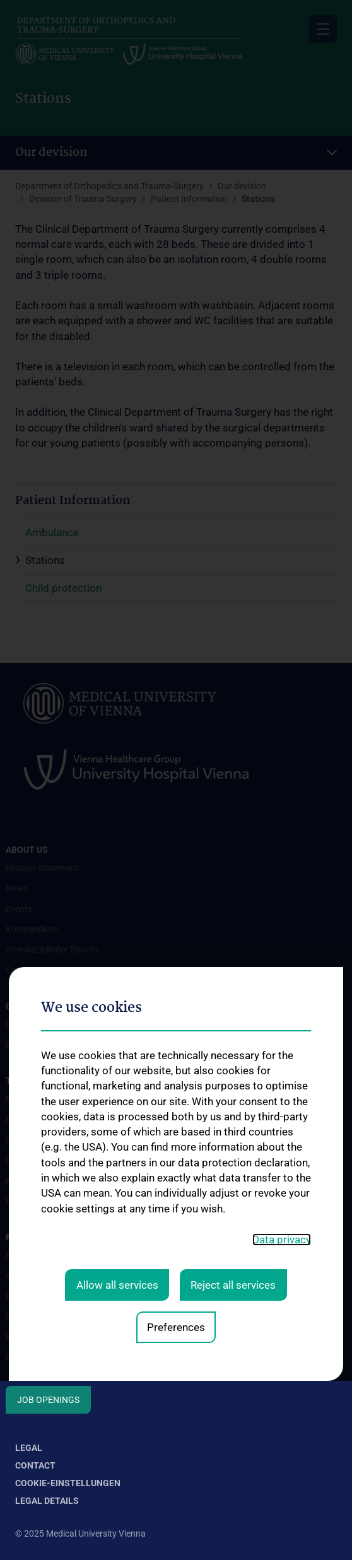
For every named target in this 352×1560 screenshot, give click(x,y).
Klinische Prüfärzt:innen (52, 1337)
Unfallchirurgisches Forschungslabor (78, 1316)
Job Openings (48, 1400)
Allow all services (117, 1121)
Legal (28, 1448)
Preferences (176, 1164)
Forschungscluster (42, 1255)
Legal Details (47, 1501)
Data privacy (281, 1076)
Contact (35, 1465)
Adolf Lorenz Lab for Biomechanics (74, 1275)
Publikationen (32, 1357)
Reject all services (233, 1121)
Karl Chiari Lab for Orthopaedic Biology (82, 1296)
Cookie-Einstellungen (67, 1483)
